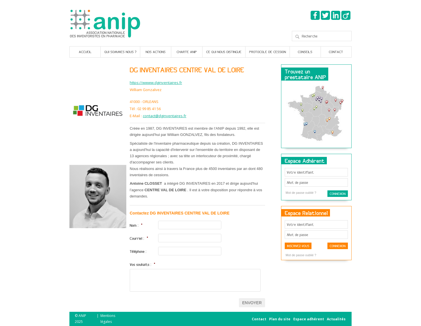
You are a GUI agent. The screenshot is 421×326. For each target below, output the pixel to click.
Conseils (305, 52)
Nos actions (156, 52)
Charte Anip (187, 52)
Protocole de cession (267, 52)
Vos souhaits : (142, 264)
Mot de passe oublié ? (301, 192)
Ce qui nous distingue (224, 52)
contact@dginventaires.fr (164, 115)
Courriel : (139, 238)
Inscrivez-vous (298, 246)
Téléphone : (138, 251)
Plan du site (279, 319)
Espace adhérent (308, 319)
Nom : (136, 225)
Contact (336, 52)
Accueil (85, 52)
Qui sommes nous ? (120, 52)
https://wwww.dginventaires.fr (156, 82)
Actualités (336, 319)
